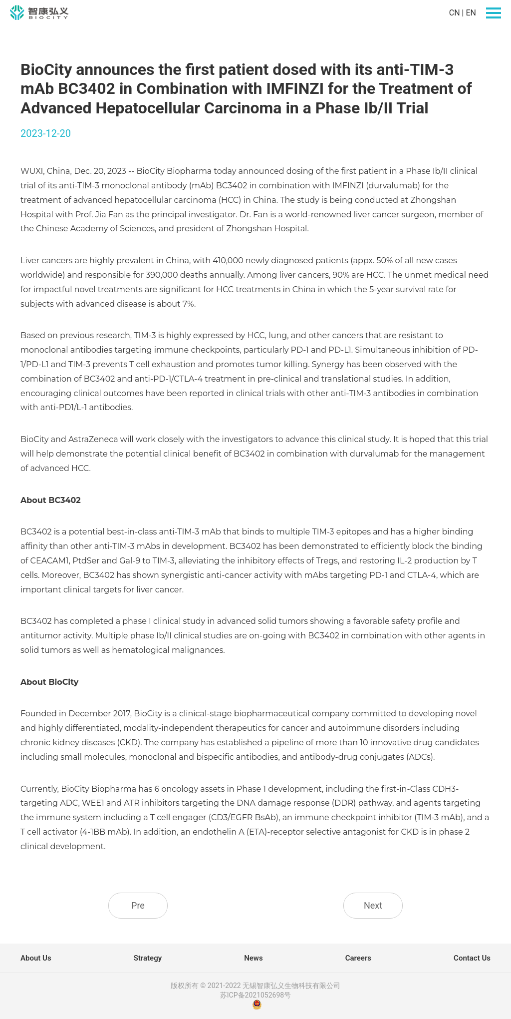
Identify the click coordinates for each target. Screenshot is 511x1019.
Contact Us (472, 958)
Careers (358, 958)
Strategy (148, 958)
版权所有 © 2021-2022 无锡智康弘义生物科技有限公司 (255, 986)
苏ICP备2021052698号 (255, 995)
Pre (138, 905)
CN (454, 12)
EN (471, 12)
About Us (35, 958)
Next (373, 905)
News (253, 958)
